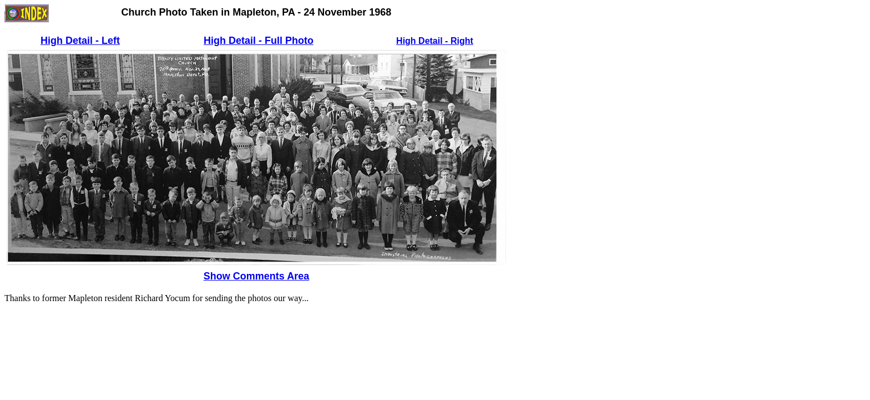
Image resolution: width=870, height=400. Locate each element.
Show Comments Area (256, 276)
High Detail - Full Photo (258, 40)
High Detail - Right (434, 41)
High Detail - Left (80, 40)
